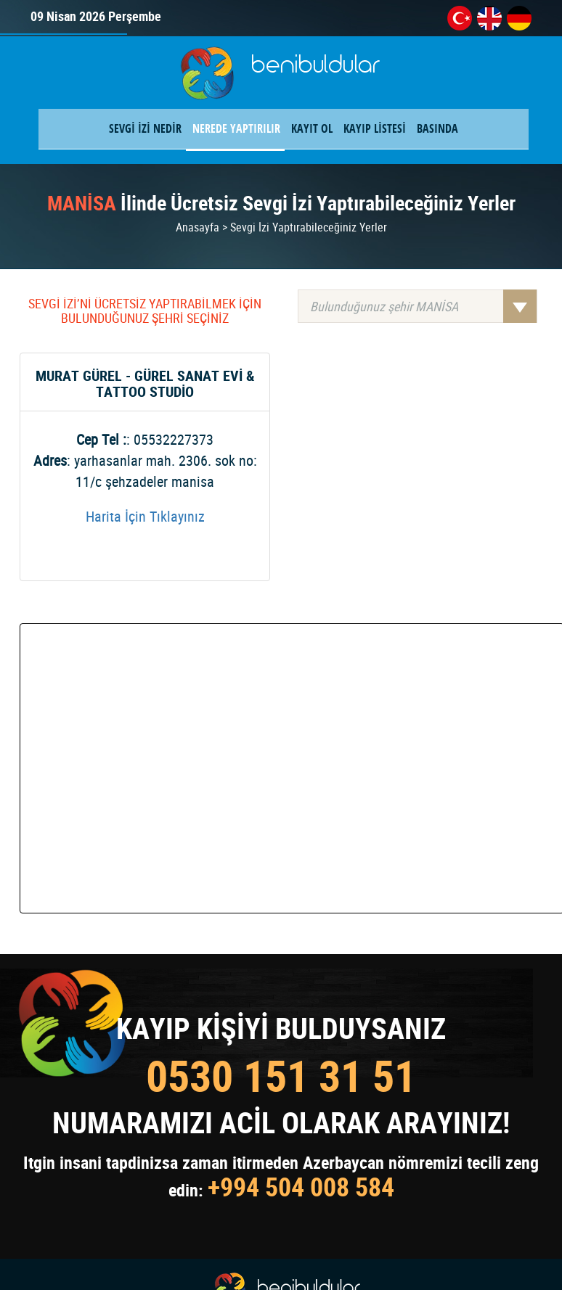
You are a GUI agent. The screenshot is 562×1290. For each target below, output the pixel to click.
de (519, 18)
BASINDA (437, 128)
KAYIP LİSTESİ (374, 128)
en (489, 18)
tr (459, 18)
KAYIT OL (312, 128)
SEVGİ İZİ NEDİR (145, 128)
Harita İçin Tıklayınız (145, 516)
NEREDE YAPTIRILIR (236, 128)
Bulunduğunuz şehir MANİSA (423, 306)
